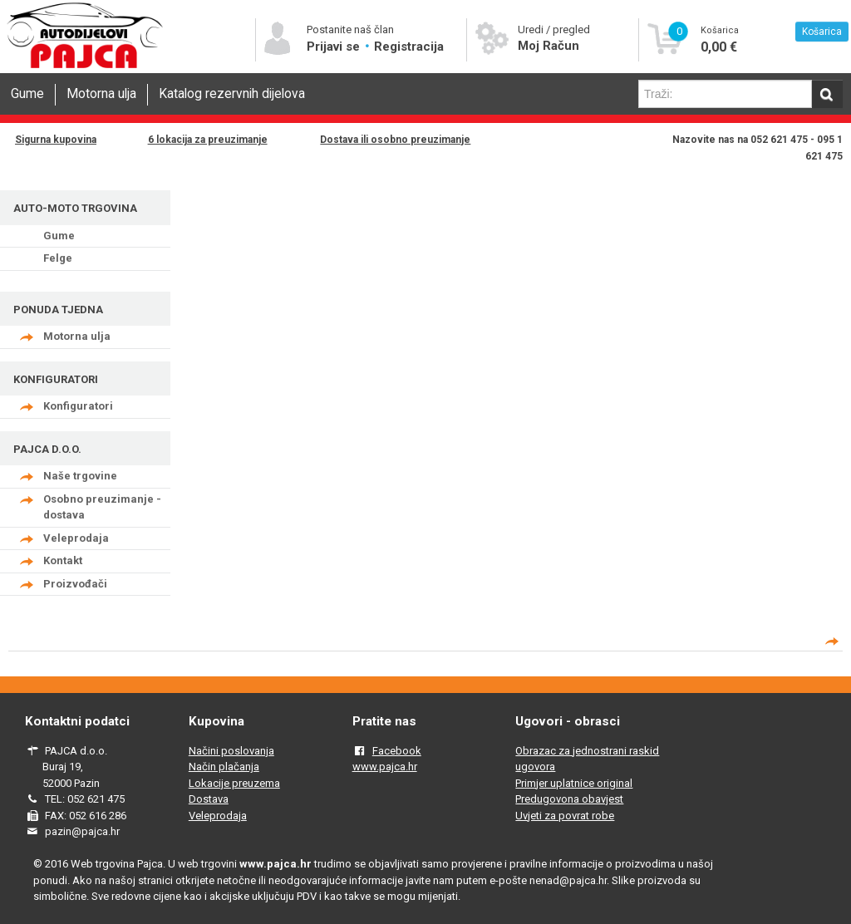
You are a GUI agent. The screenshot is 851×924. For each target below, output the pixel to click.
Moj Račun (548, 45)
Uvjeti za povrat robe (564, 815)
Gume (27, 93)
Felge (57, 258)
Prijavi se (335, 46)
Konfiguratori (78, 406)
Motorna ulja (101, 93)
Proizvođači (75, 584)
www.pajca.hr (384, 766)
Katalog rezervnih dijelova (232, 93)
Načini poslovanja (231, 751)
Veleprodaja (76, 538)
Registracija (409, 46)
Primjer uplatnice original (573, 783)
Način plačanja (224, 766)
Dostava (209, 799)
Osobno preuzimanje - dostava (102, 507)
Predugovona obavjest (569, 799)
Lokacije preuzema (234, 783)
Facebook (396, 751)
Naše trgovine (80, 475)
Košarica (822, 31)
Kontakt (62, 560)
